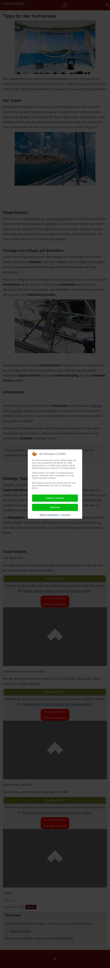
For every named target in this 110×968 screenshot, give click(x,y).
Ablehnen (55, 507)
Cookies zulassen (55, 498)
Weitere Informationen (49, 515)
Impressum (65, 515)
